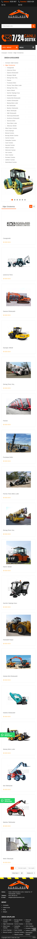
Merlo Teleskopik (11, 110)
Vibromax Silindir (11, 126)
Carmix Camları (9, 138)
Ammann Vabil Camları (11, 63)
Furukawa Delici (11, 83)
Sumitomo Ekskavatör (13, 118)
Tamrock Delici (11, 120)
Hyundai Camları (10, 145)
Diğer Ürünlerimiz (18, 53)
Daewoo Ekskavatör (12, 72)
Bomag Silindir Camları (11, 135)
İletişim (5, 912)
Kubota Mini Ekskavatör (13, 98)
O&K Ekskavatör (11, 113)
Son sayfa (31, 868)
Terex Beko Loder (12, 123)
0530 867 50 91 (8, 3)
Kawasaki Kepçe (11, 95)
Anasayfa (4, 53)
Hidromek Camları (10, 150)
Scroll (34, 929)
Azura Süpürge (9, 130)
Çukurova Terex (11, 70)
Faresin (9, 80)
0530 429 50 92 (26, 3)
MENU (22, 47)
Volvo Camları (9, 155)
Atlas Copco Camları (11, 128)
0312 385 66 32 (12, 895)
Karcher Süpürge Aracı (13, 93)
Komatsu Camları (10, 157)
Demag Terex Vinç (12, 78)
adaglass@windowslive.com (16, 897)
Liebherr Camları (10, 160)
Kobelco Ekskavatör (12, 100)
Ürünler (10, 53)
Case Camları (9, 143)
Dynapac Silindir (11, 75)
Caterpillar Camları (10, 140)
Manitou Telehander (12, 108)
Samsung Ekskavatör (13, 115)
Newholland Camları (11, 162)
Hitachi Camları (9, 147)
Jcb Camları (8, 152)
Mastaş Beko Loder (12, 103)
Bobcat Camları (9, 133)
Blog (4, 909)
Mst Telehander (11, 105)
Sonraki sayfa (22, 868)
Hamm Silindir (11, 90)
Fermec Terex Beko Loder (14, 85)
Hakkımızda (6, 907)
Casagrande (10, 67)
